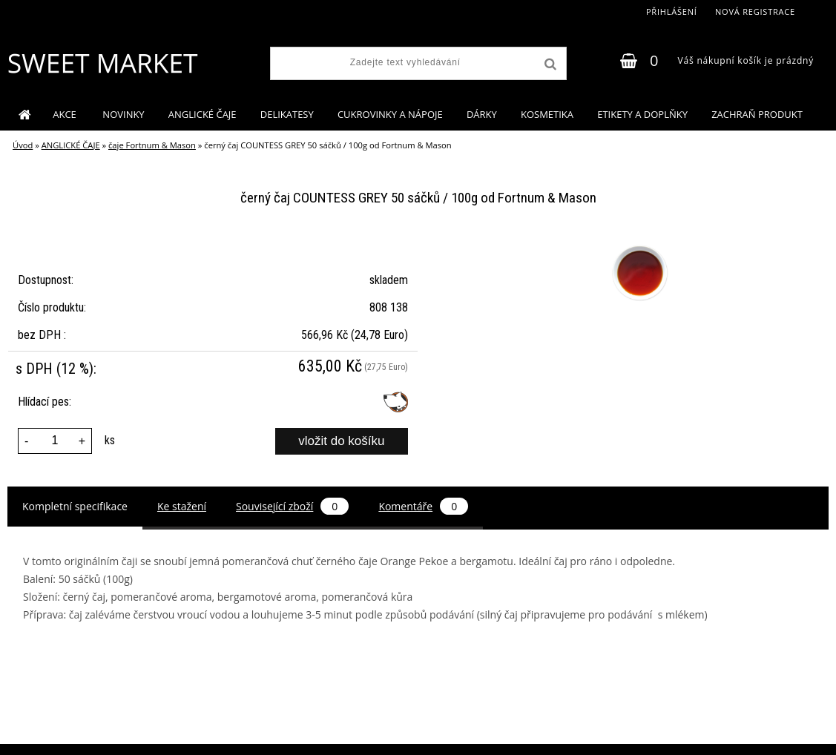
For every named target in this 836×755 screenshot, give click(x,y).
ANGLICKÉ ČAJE (202, 114)
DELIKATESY (287, 114)
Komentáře (423, 506)
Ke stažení (181, 506)
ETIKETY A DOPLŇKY (642, 114)
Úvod (23, 145)
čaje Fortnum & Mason (152, 145)
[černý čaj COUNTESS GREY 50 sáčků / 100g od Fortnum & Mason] (637, 245)
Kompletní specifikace (75, 506)
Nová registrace (755, 11)
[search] (549, 64)
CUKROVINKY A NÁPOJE (390, 114)
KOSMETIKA (547, 114)
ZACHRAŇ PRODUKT (757, 114)
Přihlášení (671, 11)
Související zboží (292, 506)
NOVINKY (123, 114)
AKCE (66, 114)
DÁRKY (482, 114)
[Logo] (102, 63)
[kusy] (55, 441)
